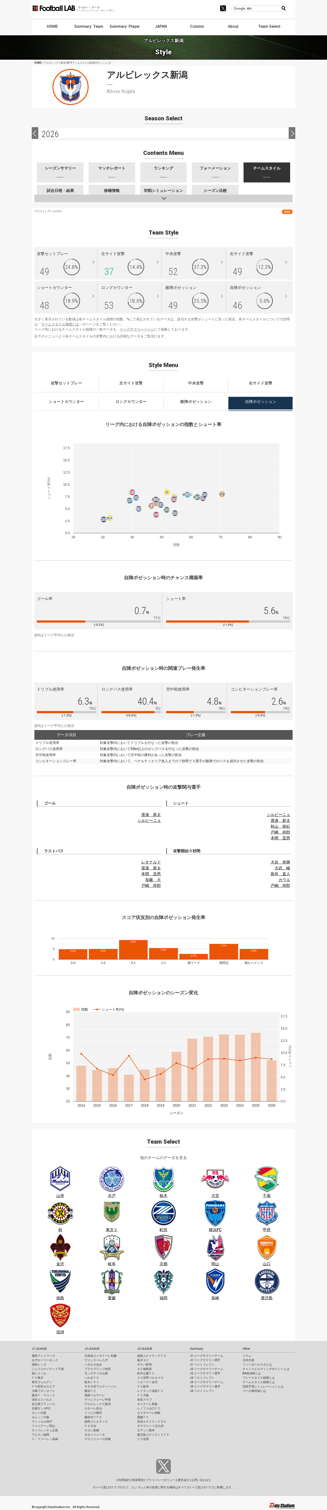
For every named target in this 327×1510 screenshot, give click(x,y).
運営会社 (183, 1480)
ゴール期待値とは (254, 1391)
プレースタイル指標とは (259, 1377)
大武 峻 (282, 868)
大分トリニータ (94, 1434)
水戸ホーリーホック (45, 1360)
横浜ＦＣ (90, 1391)
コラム (247, 1356)
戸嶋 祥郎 (280, 832)
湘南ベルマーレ (94, 1395)
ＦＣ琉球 (143, 1439)
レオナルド (151, 862)
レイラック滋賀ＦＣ (150, 1391)
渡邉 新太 (151, 814)
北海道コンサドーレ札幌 (100, 1356)
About (233, 26)
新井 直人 (280, 874)
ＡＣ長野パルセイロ (150, 1377)
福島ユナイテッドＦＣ (151, 1356)
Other (246, 1348)
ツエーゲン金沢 (147, 1382)
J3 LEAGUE (144, 1348)
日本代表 (248, 1360)
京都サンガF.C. (41, 1408)
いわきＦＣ (91, 1377)
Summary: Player (125, 26)
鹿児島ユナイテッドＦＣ (153, 1434)
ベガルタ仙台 (93, 1364)
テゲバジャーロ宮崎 (97, 1439)
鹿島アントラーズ (43, 1356)
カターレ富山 (93, 1408)
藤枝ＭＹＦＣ (93, 1417)
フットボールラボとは (257, 1364)
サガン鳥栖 (91, 1430)
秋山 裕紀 (280, 826)
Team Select (269, 26)
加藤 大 (153, 879)
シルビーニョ (149, 820)
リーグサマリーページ (137, 329)
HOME (52, 26)
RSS (287, 212)
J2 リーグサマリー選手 (205, 1373)
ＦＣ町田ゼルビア (43, 1386)
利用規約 (124, 1480)
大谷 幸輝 (280, 862)
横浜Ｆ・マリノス (43, 1395)
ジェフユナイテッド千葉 (48, 1369)
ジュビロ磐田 (93, 1413)
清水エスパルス (42, 1399)
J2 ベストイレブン (202, 1377)
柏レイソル (39, 1373)
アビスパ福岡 (40, 1434)
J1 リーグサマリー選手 (205, 1360)
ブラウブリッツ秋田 (97, 1369)
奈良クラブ (144, 1399)
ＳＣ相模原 (144, 1369)
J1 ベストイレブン (202, 1364)
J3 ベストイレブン (202, 1391)
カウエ (284, 879)
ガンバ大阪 (39, 1413)
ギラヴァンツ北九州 (150, 1426)
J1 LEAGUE (39, 1348)
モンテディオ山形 (96, 1373)
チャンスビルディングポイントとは (266, 1369)
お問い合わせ (200, 1480)
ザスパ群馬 (144, 1364)
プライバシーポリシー (160, 1480)
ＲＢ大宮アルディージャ (100, 1386)
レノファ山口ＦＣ (149, 1408)
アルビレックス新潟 (97, 1404)
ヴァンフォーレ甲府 (97, 1399)
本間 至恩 (280, 838)
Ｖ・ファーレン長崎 (45, 1439)
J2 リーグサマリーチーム (206, 1369)
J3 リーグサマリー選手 (205, 1386)
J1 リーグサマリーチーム (206, 1356)
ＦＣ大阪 (143, 1395)
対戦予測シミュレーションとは (263, 1386)
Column (197, 26)
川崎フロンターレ (43, 1391)
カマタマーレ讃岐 (149, 1413)
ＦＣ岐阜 (143, 1386)
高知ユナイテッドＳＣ (151, 1421)
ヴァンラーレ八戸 (96, 1360)
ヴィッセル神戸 (42, 1421)
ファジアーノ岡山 (43, 1426)
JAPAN (161, 26)
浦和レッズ (39, 1364)
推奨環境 (138, 1480)
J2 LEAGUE (92, 1348)
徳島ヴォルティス (96, 1421)
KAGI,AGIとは (252, 1373)
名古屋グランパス (43, 1404)
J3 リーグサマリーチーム (206, 1382)
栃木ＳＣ (143, 1360)
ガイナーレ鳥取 (147, 1404)
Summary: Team (88, 26)
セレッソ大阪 (40, 1417)
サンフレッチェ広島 (45, 1430)
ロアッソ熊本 (146, 1430)
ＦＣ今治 (90, 1426)
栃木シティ (91, 1382)
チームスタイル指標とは (60, 324)
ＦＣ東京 (37, 1377)
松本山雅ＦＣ (146, 1373)
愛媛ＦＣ (143, 1417)
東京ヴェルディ (42, 1382)
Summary (196, 1348)
